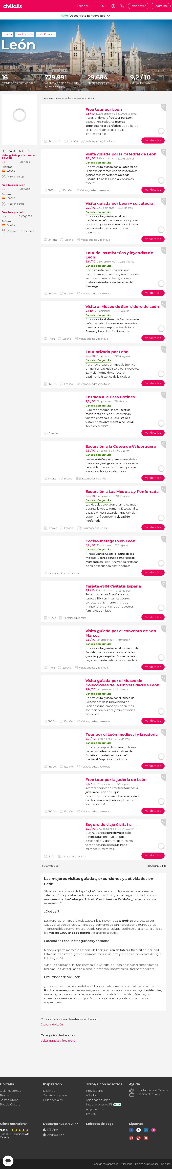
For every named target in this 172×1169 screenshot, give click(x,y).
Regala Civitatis (10, 1104)
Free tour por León (13, 185)
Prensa (5, 1095)
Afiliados (91, 1095)
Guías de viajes (52, 1100)
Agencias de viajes (98, 1100)
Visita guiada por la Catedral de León (19, 156)
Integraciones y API (99, 1104)
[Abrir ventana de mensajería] (8, 1161)
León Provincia (45, 34)
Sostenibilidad (9, 1100)
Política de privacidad (147, 1163)
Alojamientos (94, 1109)
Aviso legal (126, 1163)
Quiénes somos (10, 1090)
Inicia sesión (138, 6)
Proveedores (94, 1090)
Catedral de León (52, 1024)
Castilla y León (24, 34)
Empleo (91, 1113)
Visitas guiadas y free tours (58, 1040)
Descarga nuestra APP (60, 1124)
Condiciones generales (105, 1163)
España (7, 34)
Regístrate (161, 6)
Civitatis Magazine (55, 1095)
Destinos (49, 1090)
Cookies (165, 1163)
